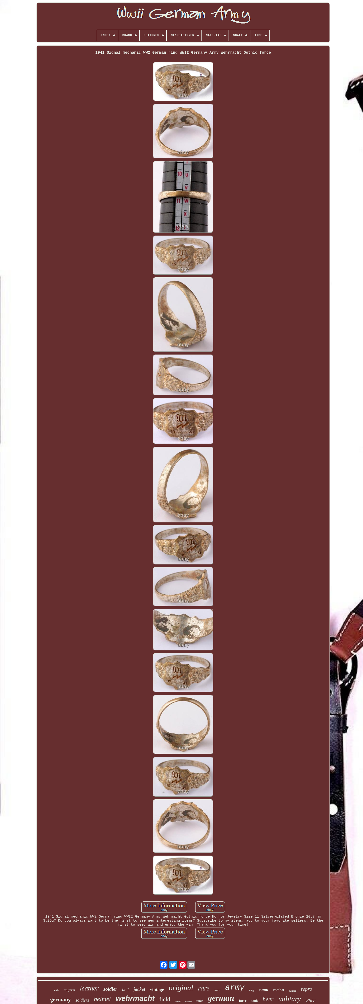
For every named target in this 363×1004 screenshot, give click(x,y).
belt (125, 989)
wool (217, 990)
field (164, 999)
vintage (157, 989)
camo (263, 989)
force (243, 1001)
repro (306, 989)
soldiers (82, 1000)
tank (254, 1001)
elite (56, 990)
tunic (199, 1001)
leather (89, 988)
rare (204, 988)
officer (311, 1000)
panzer (292, 990)
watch (188, 1001)
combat (278, 990)
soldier (110, 989)
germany (60, 1000)
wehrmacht (135, 998)
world (178, 1001)
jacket (139, 989)
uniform (69, 990)
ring (251, 990)
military (289, 999)
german (221, 998)
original (181, 987)
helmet (102, 999)
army (234, 987)
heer (268, 999)
